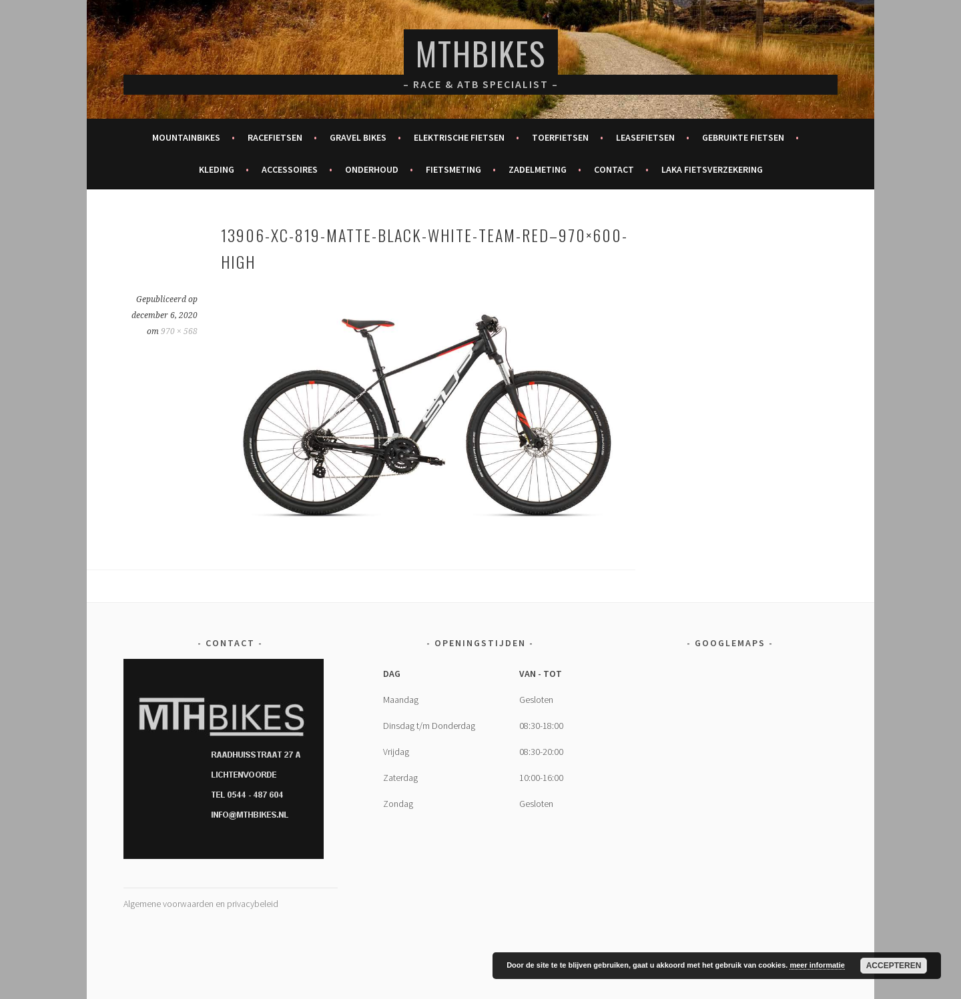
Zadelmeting (538, 169)
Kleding (216, 169)
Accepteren (894, 965)
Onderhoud (371, 169)
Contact (614, 169)
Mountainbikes (186, 137)
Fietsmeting (453, 169)
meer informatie (817, 965)
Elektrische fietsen (459, 137)
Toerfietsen (560, 137)
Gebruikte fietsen (743, 137)
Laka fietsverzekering (712, 169)
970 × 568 (179, 331)
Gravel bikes (358, 137)
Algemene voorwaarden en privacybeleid (200, 904)
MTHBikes (481, 53)
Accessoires (290, 169)
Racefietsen (275, 137)
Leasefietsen (645, 137)
